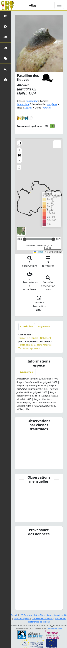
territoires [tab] (26, 326)
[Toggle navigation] (59, 5)
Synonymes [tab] (26, 371)
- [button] (19, 161)
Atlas (32, 5)
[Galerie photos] (5, 79)
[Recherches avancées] (5, 69)
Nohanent (45, 337)
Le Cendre (32, 337)
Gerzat (22, 337)
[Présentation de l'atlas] (5, 26)
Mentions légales (21, 618)
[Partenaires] (5, 37)
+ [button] (19, 150)
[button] (19, 143)
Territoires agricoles (29, 348)
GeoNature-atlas (54, 628)
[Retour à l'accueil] (5, 16)
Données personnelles (42, 618)
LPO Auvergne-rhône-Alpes (32, 615)
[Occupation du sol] (5, 47)
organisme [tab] (43, 326)
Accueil (14, 615)
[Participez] (5, 58)
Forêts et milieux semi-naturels (34, 344)
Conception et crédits (57, 615)
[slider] (53, 239)
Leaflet (38, 252)
